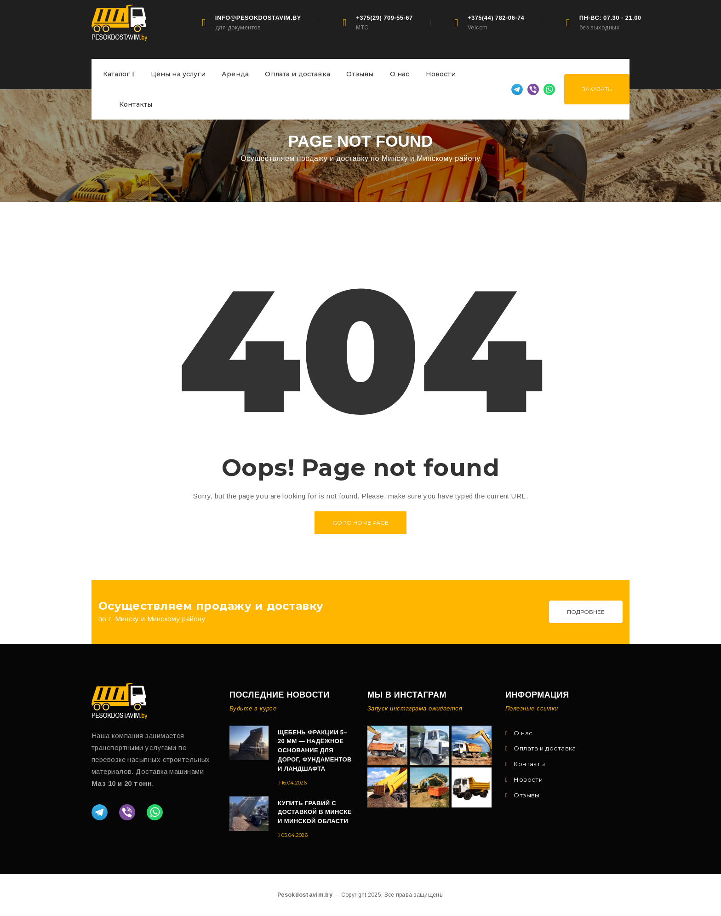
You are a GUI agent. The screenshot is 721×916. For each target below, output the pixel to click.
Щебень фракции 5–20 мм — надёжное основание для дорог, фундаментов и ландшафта (315, 751)
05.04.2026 (294, 835)
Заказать (597, 89)
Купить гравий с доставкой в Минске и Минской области (315, 812)
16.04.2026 (294, 782)
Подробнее (586, 611)
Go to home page (360, 522)
